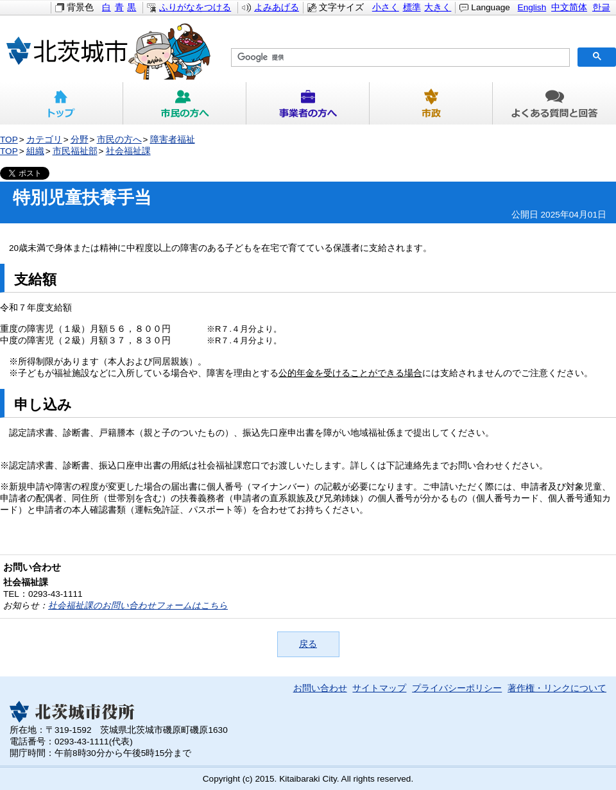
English (532, 7)
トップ (61, 103)
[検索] (399, 58)
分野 (80, 139)
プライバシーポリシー (457, 688)
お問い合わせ (320, 688)
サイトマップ (379, 688)
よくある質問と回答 (554, 103)
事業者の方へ (308, 103)
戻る (308, 644)
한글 (601, 7)
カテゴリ (44, 139)
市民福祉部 (75, 151)
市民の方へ (184, 103)
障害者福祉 (172, 139)
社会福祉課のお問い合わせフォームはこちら (138, 605)
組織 (35, 151)
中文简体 (569, 7)
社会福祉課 (128, 151)
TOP (9, 139)
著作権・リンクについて (557, 688)
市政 (431, 103)
